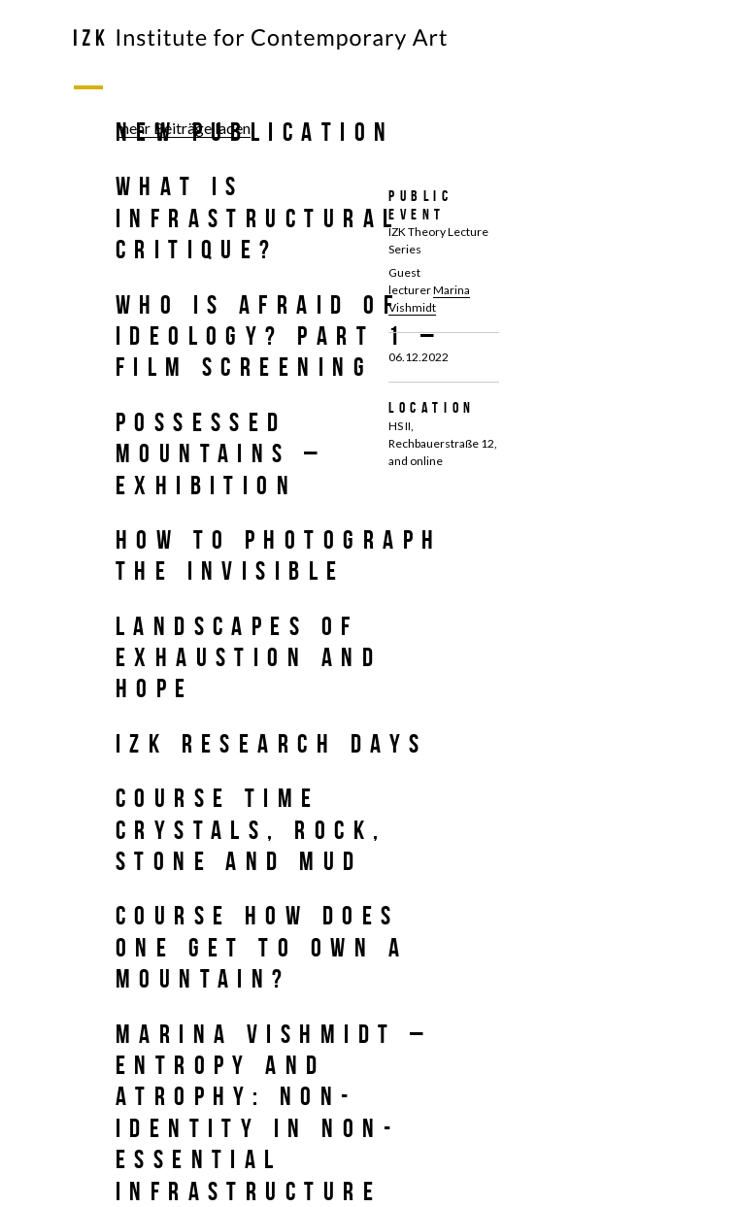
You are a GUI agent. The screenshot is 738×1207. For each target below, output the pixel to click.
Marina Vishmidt (429, 299)
